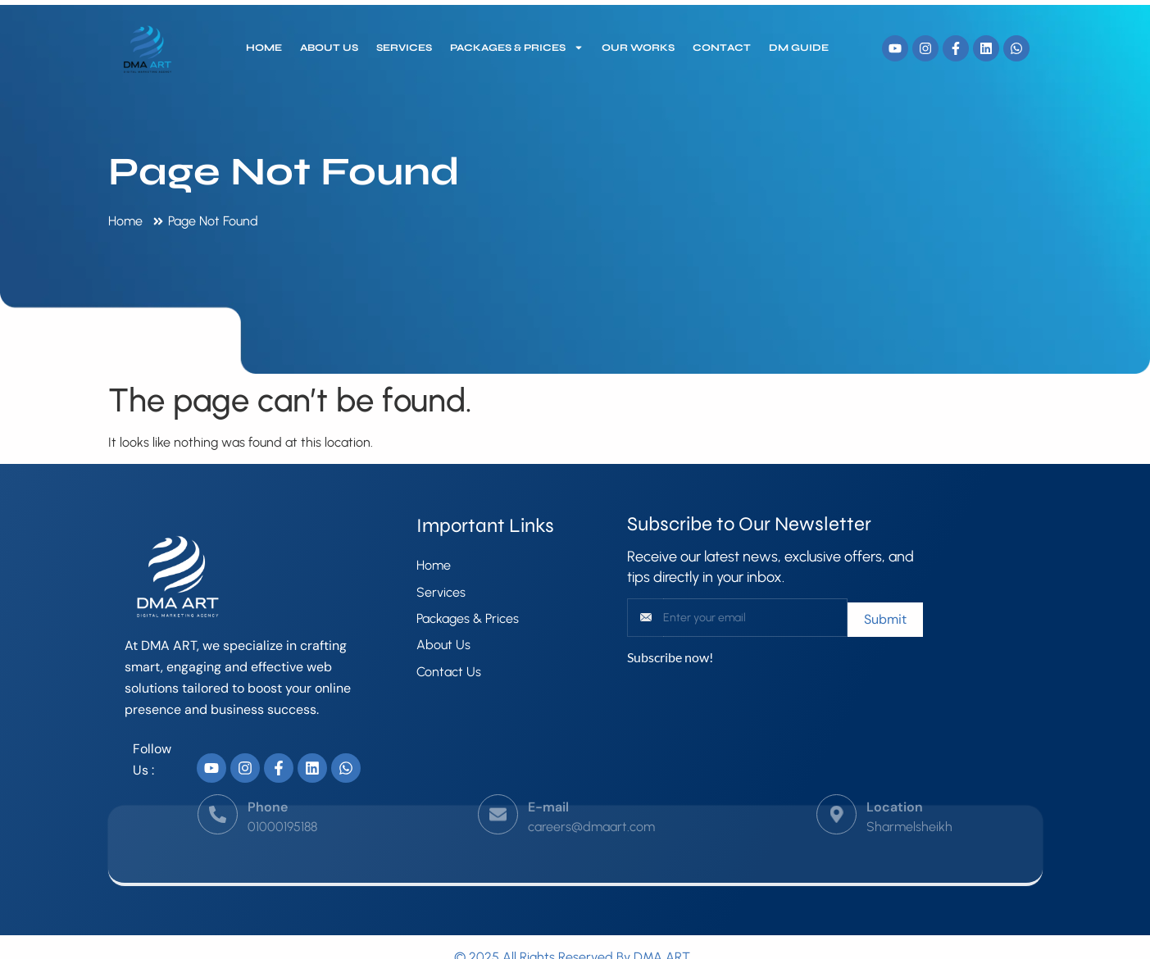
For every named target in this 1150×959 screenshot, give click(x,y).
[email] (755, 617)
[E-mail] (498, 796)
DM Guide (799, 47)
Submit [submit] (885, 619)
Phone (268, 789)
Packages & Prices (517, 47)
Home (264, 47)
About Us (329, 47)
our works (638, 47)
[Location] (836, 796)
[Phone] (218, 796)
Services (404, 47)
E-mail (548, 789)
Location (894, 789)
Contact (722, 47)
